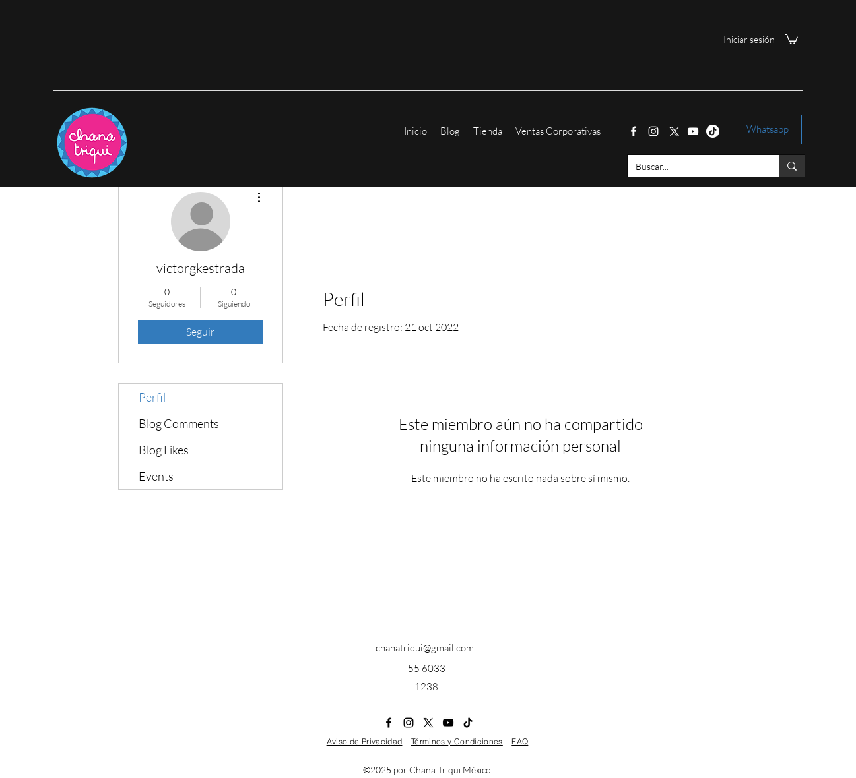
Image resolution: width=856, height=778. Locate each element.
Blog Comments (179, 423)
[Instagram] (653, 131)
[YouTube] (693, 131)
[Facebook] (633, 131)
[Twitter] (673, 131)
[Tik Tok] (712, 131)
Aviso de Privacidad (365, 741)
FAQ (519, 741)
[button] (791, 38)
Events (156, 476)
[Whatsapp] (767, 129)
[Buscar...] (693, 167)
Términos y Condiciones (457, 741)
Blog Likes (164, 449)
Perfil (152, 397)
